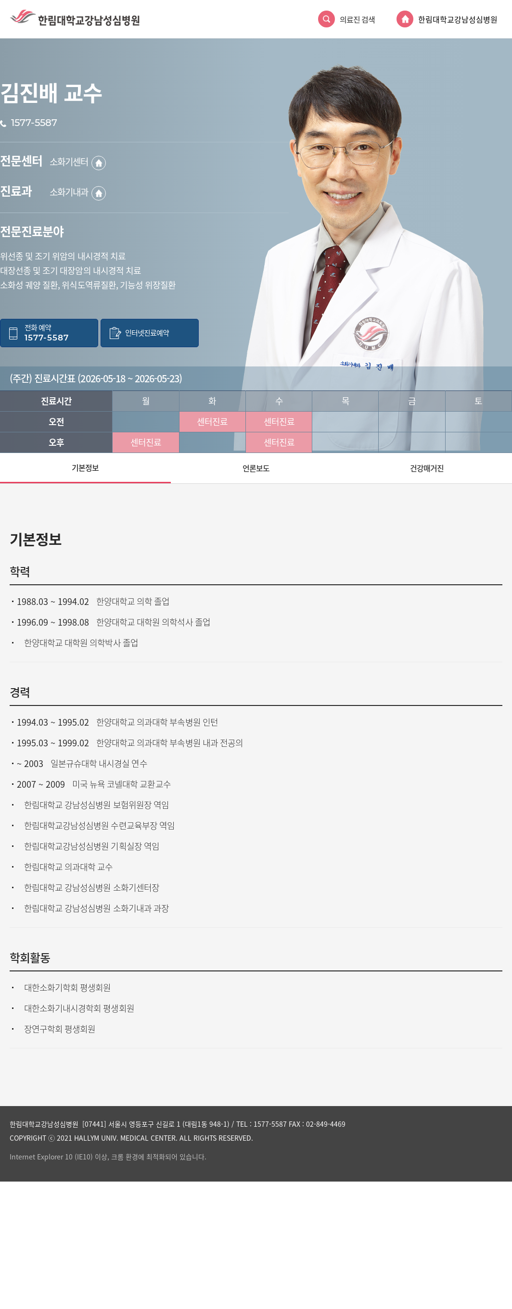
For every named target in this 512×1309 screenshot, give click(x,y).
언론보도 (256, 468)
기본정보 (85, 467)
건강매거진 (427, 468)
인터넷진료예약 (147, 333)
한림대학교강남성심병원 (458, 19)
